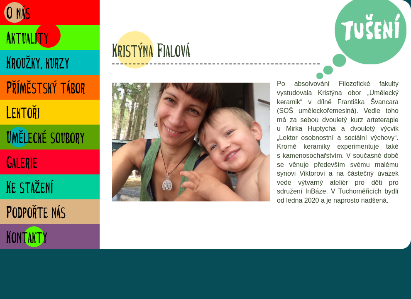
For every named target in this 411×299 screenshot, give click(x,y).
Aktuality (27, 39)
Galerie (22, 164)
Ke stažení (29, 188)
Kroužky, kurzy (37, 64)
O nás (18, 14)
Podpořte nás (36, 213)
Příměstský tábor (45, 89)
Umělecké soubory (45, 139)
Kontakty (26, 238)
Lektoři (23, 114)
